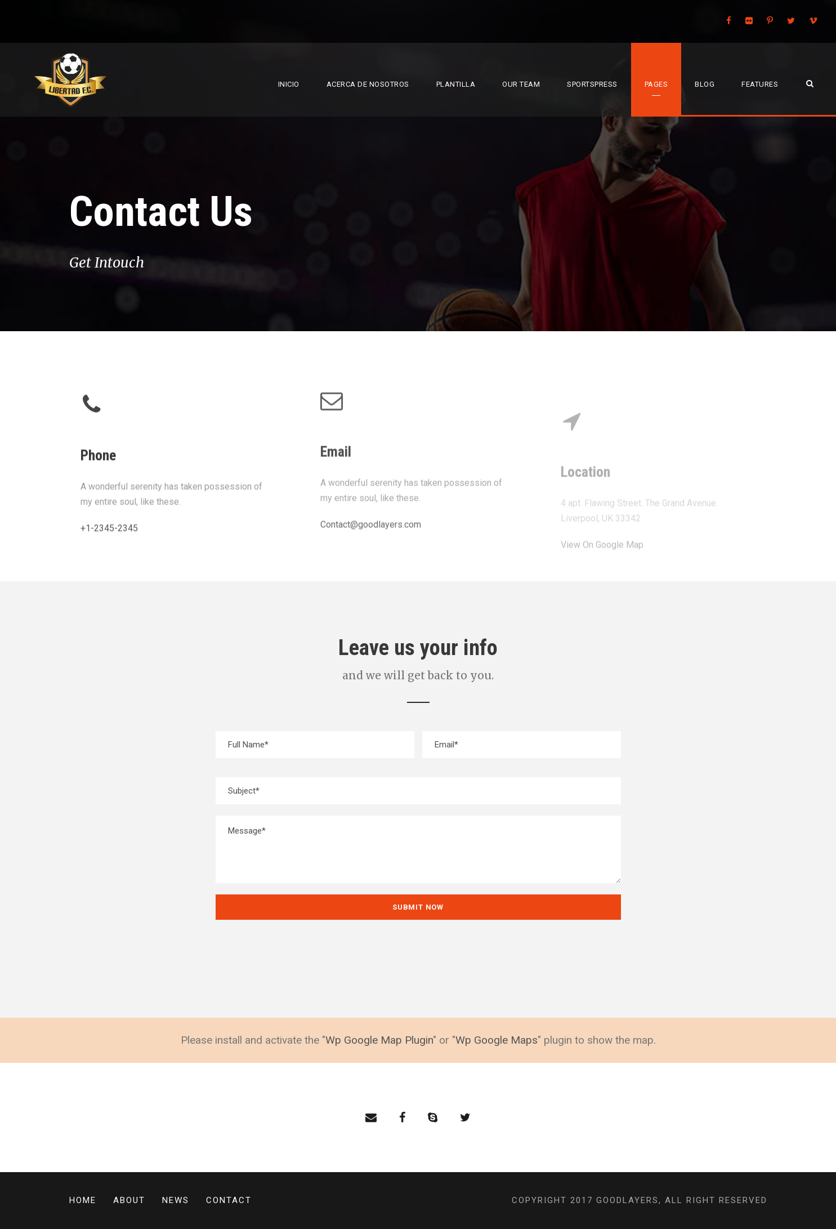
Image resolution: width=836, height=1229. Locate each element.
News (175, 1200)
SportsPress (592, 84)
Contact (229, 1200)
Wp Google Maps (496, 1040)
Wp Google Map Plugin (379, 1040)
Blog (704, 84)
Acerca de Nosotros (368, 84)
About (129, 1200)
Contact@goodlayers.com (370, 516)
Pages (656, 84)
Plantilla (456, 84)
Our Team (521, 84)
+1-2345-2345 (109, 530)
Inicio (288, 84)
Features (759, 84)
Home (82, 1200)
